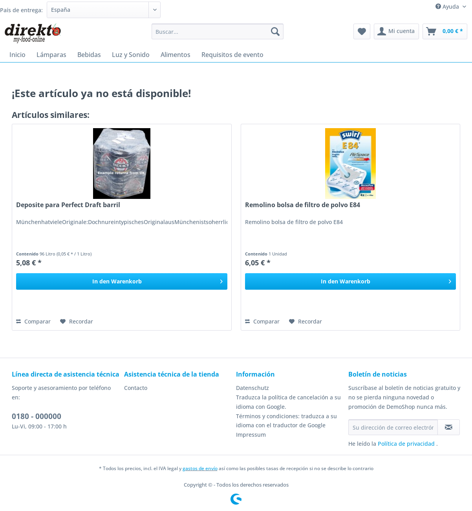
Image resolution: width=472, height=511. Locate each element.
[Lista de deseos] (361, 31)
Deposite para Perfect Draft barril (68, 205)
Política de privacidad (407, 443)
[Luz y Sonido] (130, 54)
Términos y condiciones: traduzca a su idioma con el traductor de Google (286, 420)
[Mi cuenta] (396, 31)
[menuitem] (218, 35)
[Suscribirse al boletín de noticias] (448, 427)
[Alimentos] (175, 54)
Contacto (135, 388)
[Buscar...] (218, 31)
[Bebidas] (89, 54)
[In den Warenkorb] (121, 281)
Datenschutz (252, 388)
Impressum (251, 434)
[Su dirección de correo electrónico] (393, 427)
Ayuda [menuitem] (448, 6)
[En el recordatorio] (76, 321)
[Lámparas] (51, 54)
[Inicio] (17, 54)
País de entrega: (21, 10)
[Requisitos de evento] (232, 54)
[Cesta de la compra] (445, 31)
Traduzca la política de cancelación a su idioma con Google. (288, 401)
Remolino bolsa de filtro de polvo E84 (302, 205)
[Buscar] (275, 31)
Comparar (33, 321)
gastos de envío (200, 468)
